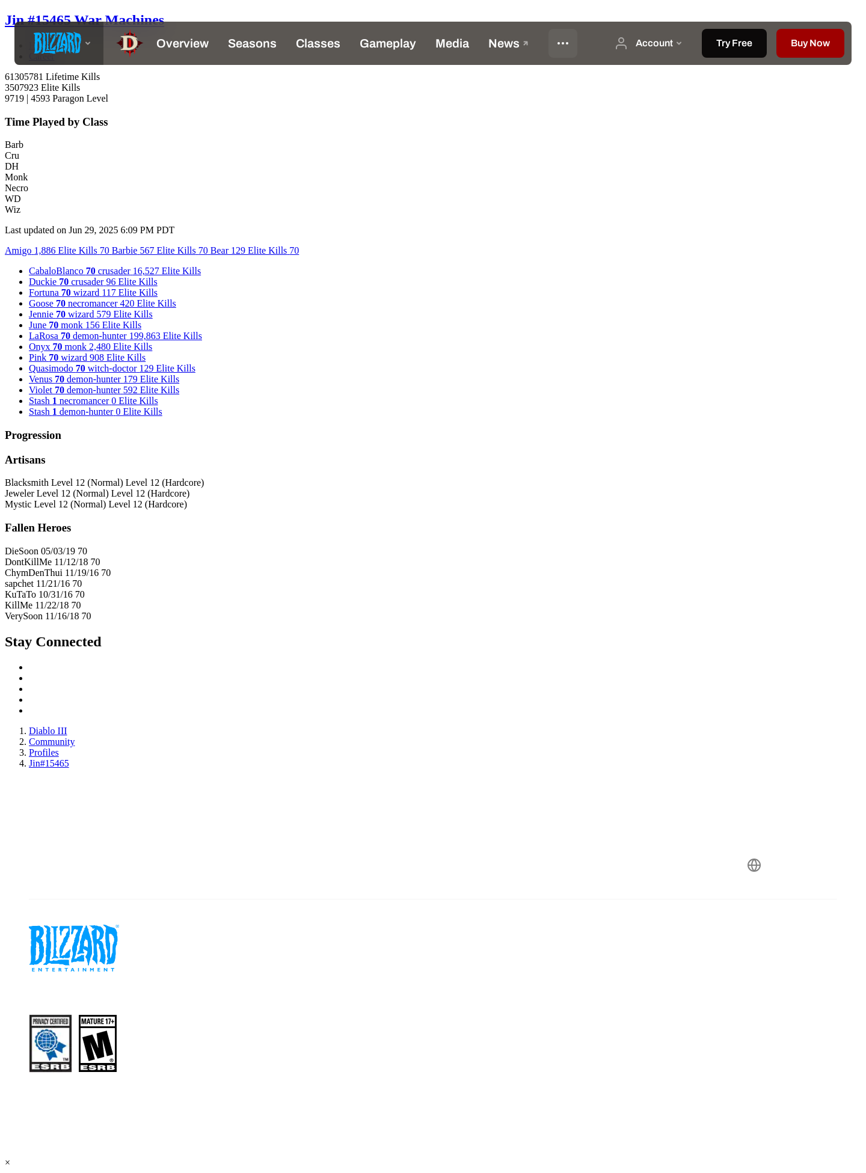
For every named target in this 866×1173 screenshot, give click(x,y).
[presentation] (58, 43)
